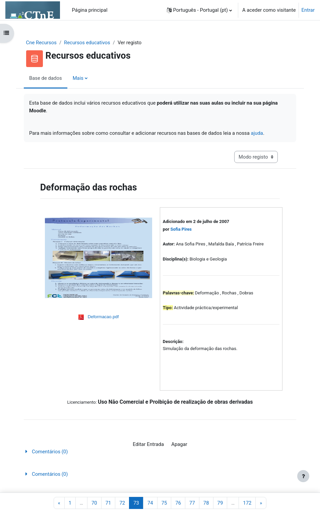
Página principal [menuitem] (90, 10)
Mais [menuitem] (78, 78)
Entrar (308, 10)
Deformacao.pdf (103, 316)
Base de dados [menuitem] (45, 78)
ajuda (257, 133)
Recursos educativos (87, 43)
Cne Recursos (41, 43)
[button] (199, 10)
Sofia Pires (181, 229)
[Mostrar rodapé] (303, 476)
